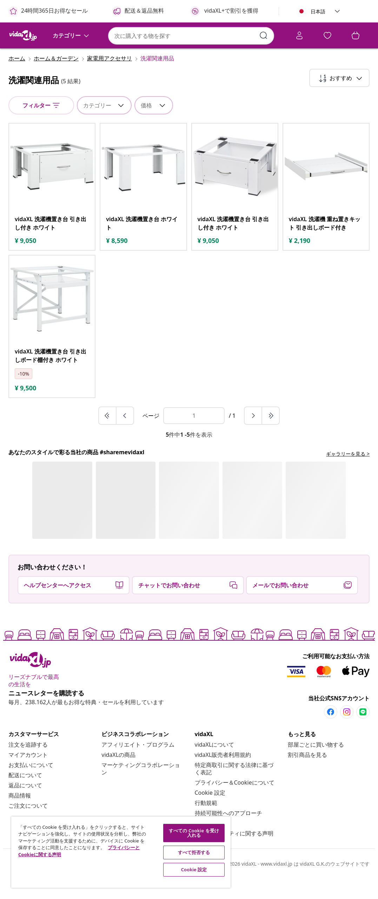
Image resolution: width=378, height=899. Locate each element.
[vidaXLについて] (214, 765)
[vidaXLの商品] (118, 775)
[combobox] (110, 35)
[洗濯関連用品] (155, 78)
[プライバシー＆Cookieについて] (234, 803)
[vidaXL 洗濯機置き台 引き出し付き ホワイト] (52, 243)
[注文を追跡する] (28, 765)
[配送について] (25, 795)
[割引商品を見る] (307, 775)
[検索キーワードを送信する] (165, 35)
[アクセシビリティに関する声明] (234, 854)
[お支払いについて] (30, 785)
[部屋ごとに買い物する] (316, 765)
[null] (41, 126)
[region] (121, 852)
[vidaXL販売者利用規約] (223, 775)
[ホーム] (18, 78)
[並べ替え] (339, 98)
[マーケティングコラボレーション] (140, 788)
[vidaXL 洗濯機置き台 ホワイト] (143, 243)
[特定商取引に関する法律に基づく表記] (234, 788)
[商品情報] (19, 816)
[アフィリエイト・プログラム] (137, 765)
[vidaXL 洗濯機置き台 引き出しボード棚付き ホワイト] (52, 376)
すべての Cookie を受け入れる (194, 832)
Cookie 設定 (210, 813)
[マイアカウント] (28, 775)
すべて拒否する (194, 852)
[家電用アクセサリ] (109, 78)
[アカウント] (216, 36)
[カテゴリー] (72, 55)
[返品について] (25, 805)
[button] (337, 11)
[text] (25, 261)
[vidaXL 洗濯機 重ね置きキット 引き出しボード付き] (326, 243)
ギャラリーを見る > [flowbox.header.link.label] (348, 474)
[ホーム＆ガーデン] (56, 78)
